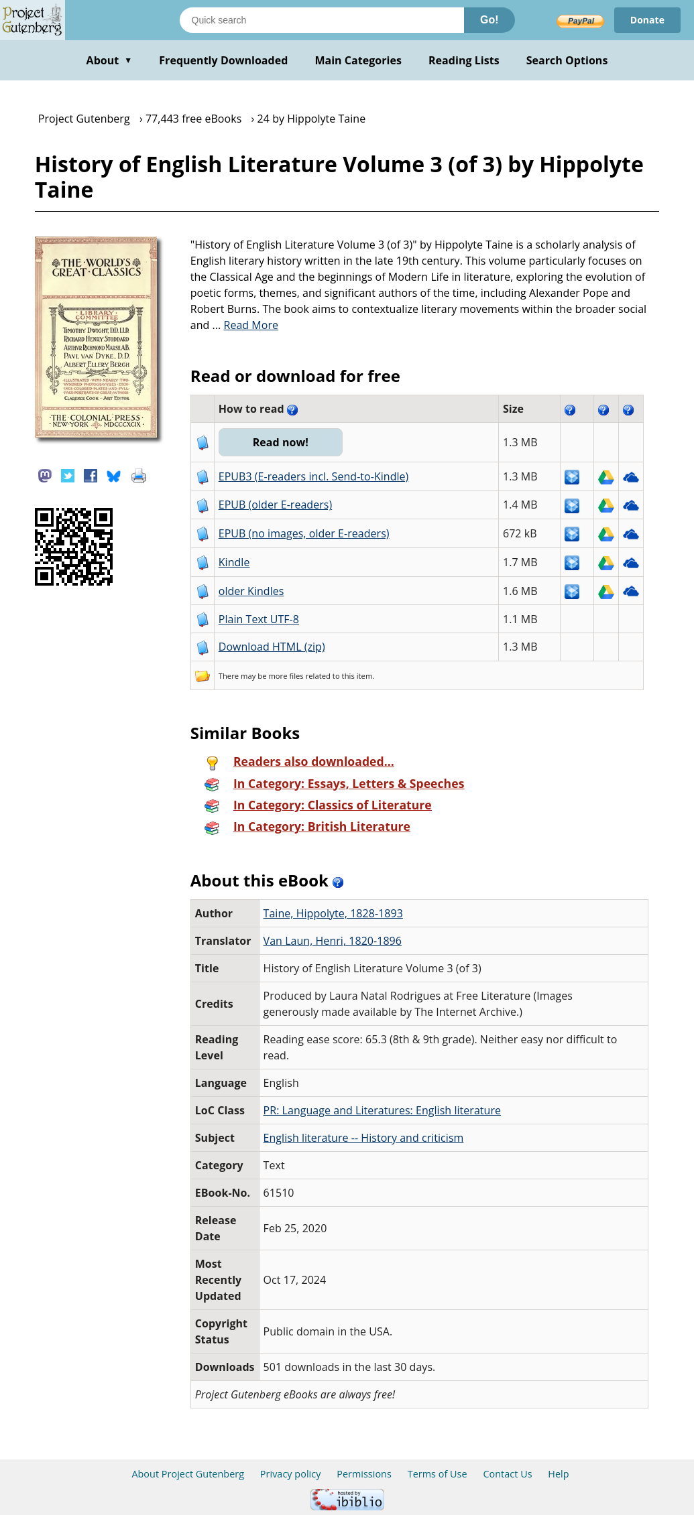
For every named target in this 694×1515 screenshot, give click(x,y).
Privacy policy (290, 1473)
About (109, 60)
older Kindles (251, 591)
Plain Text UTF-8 (259, 619)
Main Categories (358, 60)
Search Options (567, 60)
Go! (489, 19)
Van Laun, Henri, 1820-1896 (333, 940)
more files (285, 676)
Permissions (364, 1473)
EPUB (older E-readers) (275, 504)
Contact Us (507, 1473)
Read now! (280, 442)
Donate (647, 19)
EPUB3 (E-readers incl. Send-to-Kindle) (314, 476)
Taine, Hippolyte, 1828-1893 (333, 913)
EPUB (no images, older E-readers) (304, 533)
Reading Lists (464, 60)
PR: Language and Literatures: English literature (382, 1110)
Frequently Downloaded (223, 60)
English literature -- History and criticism (364, 1137)
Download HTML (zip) (272, 646)
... (246, 325)
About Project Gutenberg (187, 1473)
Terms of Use (437, 1473)
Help (558, 1473)
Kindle (234, 562)
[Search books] (322, 20)
